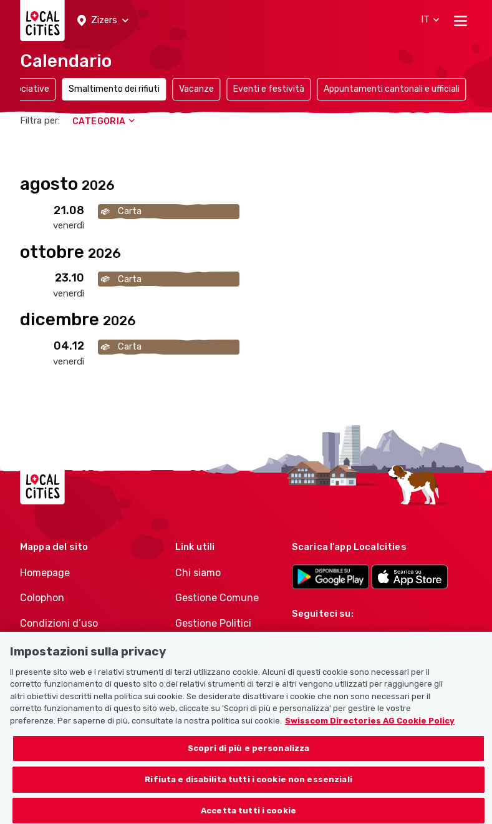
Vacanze (196, 89)
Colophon (42, 598)
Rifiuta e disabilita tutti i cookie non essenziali (248, 793)
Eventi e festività (268, 89)
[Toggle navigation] (460, 20)
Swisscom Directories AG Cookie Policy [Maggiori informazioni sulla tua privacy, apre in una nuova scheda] (370, 734)
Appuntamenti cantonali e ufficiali (392, 89)
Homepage (45, 573)
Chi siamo (198, 573)
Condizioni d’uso (59, 623)
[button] (102, 20)
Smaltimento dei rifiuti (114, 89)
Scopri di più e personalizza (249, 762)
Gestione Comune (217, 598)
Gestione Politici (213, 623)
